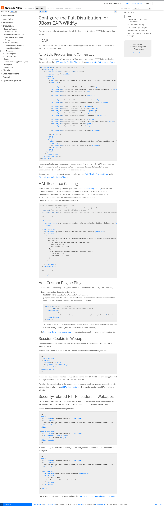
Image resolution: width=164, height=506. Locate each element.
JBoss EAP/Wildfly (11, 43)
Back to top (158, 504)
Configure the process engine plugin (58, 332)
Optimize (50, 8)
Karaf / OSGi (8, 67)
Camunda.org (125, 8)
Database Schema (10, 32)
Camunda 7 (40, 8)
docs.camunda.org (50, 504)
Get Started (29, 8)
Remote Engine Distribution (14, 34)
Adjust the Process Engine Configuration (138, 20)
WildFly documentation (70, 387)
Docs (127, 3)
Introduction (8, 15)
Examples (7, 77)
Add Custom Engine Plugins (137, 28)
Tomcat (7, 40)
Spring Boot (8, 65)
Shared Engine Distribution (13, 37)
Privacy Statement (100, 504)
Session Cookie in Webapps (137, 30)
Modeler (7, 70)
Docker (6, 59)
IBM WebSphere (10, 54)
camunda (80, 504)
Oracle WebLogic (11, 56)
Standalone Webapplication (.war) (16, 62)
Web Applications (11, 73)
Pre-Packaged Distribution (15, 45)
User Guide (8, 19)
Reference (8, 22)
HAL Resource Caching (135, 25)
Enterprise (69, 8)
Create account (137, 3)
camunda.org (37, 504)
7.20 (11, 12)
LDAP (129, 16)
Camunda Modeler (10, 29)
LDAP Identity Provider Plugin (67, 62)
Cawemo (59, 8)
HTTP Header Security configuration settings (97, 496)
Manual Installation (12, 48)
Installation (8, 26)
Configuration (10, 51)
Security (79, 8)
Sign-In (148, 3)
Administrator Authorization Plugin (100, 62)
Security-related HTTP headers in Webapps (139, 34)
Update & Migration (12, 80)
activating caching (93, 188)
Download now (138, 53)
